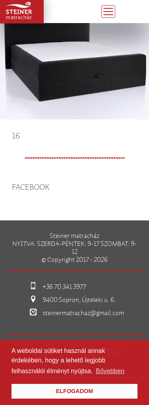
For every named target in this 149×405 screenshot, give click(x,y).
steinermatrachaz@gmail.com (83, 313)
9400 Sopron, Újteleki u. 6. (79, 300)
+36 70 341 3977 (64, 287)
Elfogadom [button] (74, 391)
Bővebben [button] (110, 371)
